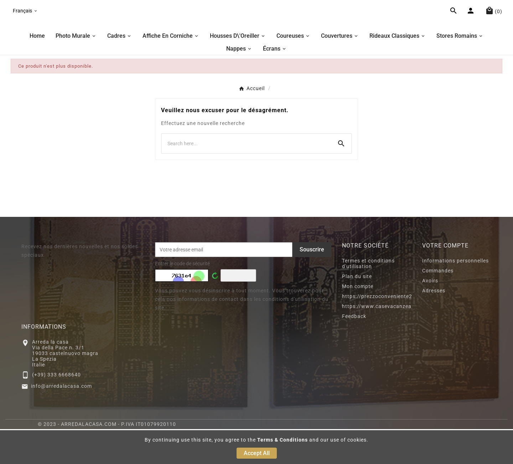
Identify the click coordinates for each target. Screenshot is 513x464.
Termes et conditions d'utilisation (368, 298)
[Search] (341, 178)
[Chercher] (246, 178)
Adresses (433, 325)
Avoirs (430, 315)
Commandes (438, 305)
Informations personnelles (455, 295)
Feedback (354, 351)
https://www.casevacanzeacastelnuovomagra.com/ (408, 341)
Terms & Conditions (282, 440)
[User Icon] (471, 29)
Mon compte (357, 321)
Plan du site (357, 311)
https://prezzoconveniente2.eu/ (382, 331)
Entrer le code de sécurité (182, 298)
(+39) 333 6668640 (56, 409)
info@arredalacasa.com (61, 421)
